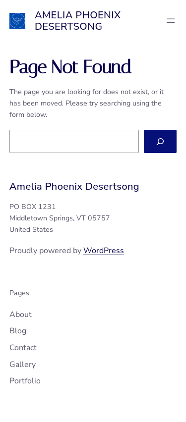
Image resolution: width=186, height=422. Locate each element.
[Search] (160, 141)
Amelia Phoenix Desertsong (78, 20)
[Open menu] (171, 21)
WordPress (103, 250)
